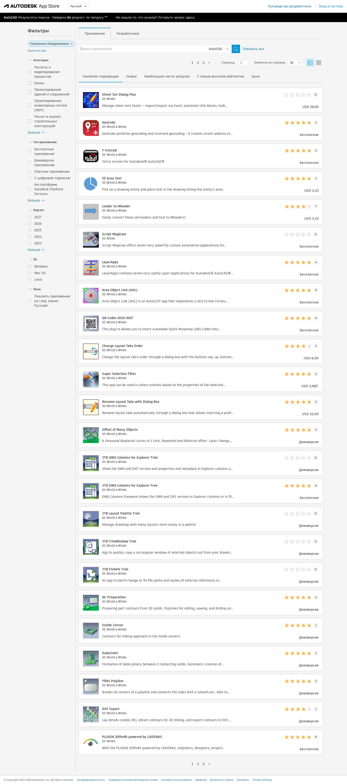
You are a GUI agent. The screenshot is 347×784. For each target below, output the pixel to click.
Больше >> (36, 132)
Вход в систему (331, 6)
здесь (190, 17)
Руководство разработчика (289, 6)
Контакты (243, 780)
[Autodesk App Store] (32, 6)
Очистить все (37, 51)
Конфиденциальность (91, 780)
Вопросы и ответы (222, 780)
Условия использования (176, 780)
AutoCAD (10, 17)
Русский (78, 6)
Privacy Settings (262, 780)
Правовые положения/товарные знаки (133, 780)
